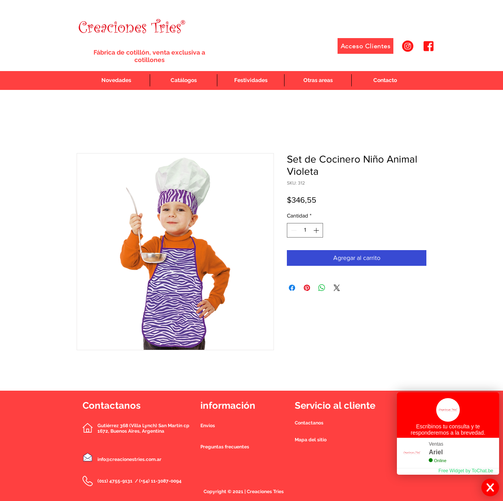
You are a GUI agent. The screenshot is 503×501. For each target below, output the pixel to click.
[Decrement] (293, 230)
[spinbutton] (305, 230)
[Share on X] (336, 288)
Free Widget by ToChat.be (466, 471)
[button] (309, 423)
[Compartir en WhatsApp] (322, 288)
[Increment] (317, 230)
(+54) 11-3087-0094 (160, 481)
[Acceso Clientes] (365, 46)
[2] (428, 46)
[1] (407, 46)
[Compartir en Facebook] (292, 288)
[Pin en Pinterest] (307, 288)
